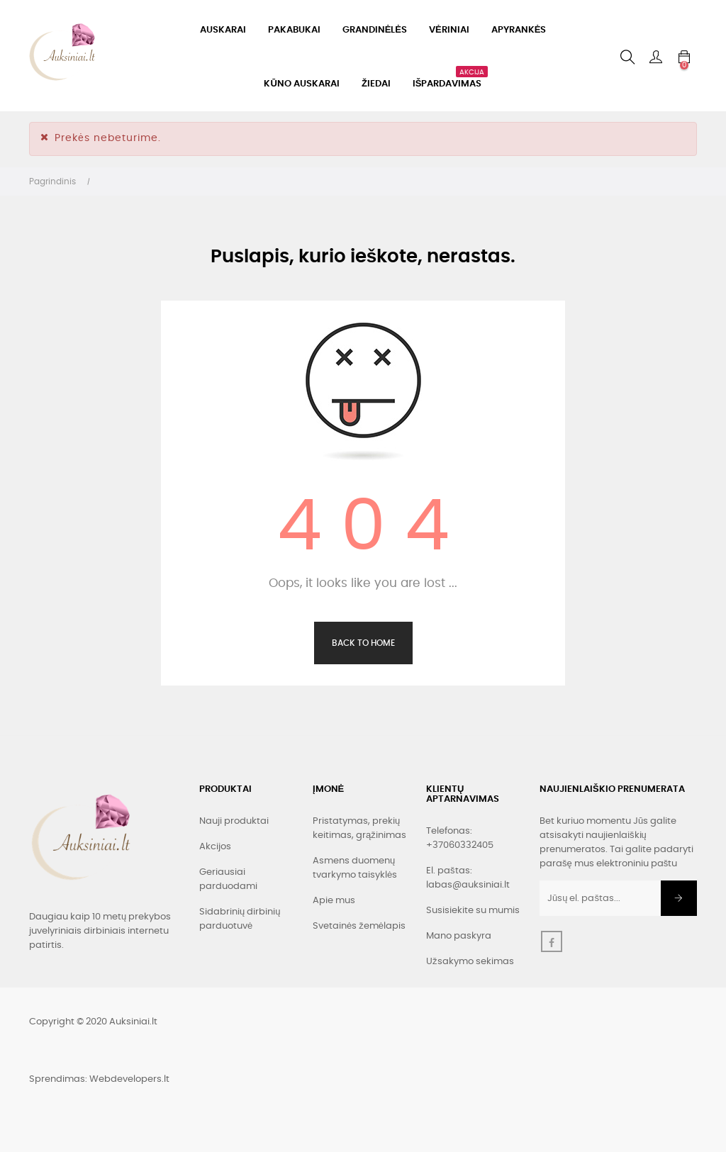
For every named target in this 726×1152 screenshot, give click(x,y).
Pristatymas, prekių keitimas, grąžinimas (359, 828)
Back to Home (363, 643)
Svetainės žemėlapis (359, 926)
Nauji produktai (234, 821)
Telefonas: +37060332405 (459, 838)
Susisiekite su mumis (473, 910)
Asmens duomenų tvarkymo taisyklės (355, 868)
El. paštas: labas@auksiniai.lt (468, 878)
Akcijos (215, 846)
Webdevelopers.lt (129, 1079)
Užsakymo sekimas (470, 961)
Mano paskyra (458, 936)
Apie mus (334, 900)
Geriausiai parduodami (228, 879)
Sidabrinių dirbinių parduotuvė (239, 919)
